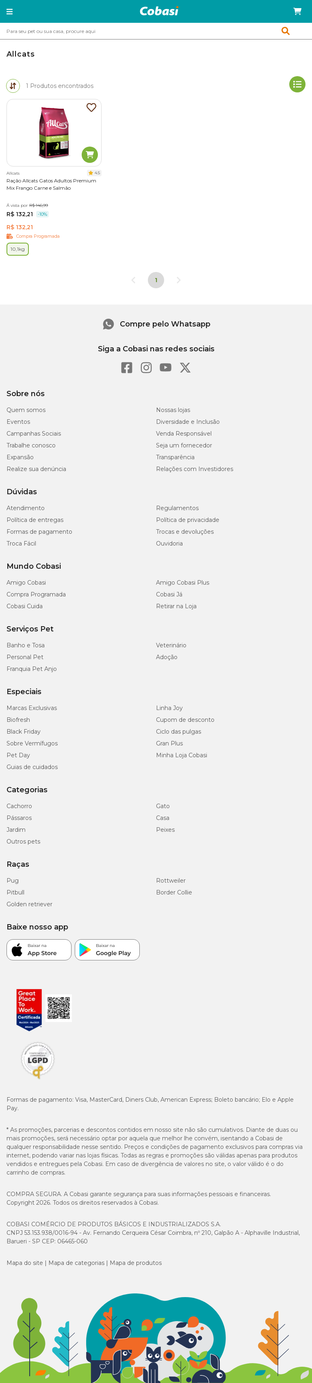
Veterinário (171, 645)
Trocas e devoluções (185, 531)
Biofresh (18, 719)
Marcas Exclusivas (31, 708)
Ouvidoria (169, 543)
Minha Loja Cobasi (181, 755)
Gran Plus (169, 743)
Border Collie (174, 892)
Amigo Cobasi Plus (182, 582)
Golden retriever (29, 904)
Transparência (175, 457)
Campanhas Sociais (33, 433)
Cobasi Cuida (24, 606)
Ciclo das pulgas (178, 731)
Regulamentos (177, 508)
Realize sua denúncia (36, 469)
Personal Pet (24, 657)
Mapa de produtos (136, 1263)
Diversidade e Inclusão (188, 421)
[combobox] (156, 31)
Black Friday (23, 731)
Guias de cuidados (32, 767)
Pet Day (18, 755)
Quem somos (26, 410)
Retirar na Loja (176, 606)
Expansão (20, 457)
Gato (163, 806)
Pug (12, 880)
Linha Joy (169, 708)
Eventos (18, 421)
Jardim (16, 829)
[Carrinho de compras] (297, 11)
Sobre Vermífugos (32, 743)
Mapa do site (24, 1263)
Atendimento (25, 508)
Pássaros (19, 818)
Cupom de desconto (185, 719)
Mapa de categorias (76, 1263)
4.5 (97, 172)
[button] (9, 11)
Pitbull (15, 892)
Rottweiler (171, 880)
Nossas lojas (173, 410)
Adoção (167, 657)
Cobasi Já (169, 594)
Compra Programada (36, 594)
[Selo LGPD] (38, 1079)
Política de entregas (34, 520)
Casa (162, 818)
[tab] (13, 85)
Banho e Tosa (25, 645)
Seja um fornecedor (184, 445)
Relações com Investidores (194, 469)
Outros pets (23, 841)
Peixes (165, 829)
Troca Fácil (21, 543)
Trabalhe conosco (31, 445)
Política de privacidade (187, 520)
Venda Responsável (184, 433)
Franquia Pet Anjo (31, 669)
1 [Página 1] (156, 280)
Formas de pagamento (39, 531)
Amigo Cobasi (26, 582)
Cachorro (19, 806)
